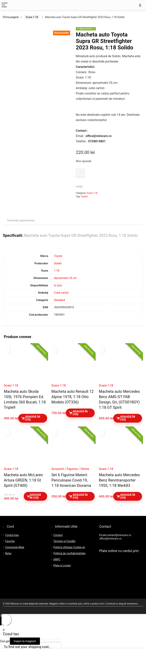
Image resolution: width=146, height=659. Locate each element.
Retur (8, 553)
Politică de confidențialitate (69, 553)
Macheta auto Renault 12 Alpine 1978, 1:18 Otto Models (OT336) (72, 396)
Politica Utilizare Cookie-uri (69, 547)
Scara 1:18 (32, 17)
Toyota (84, 196)
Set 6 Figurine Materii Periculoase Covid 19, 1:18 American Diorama (71, 480)
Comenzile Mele (14, 547)
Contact (58, 535)
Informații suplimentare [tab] (21, 220)
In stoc (58, 285)
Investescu (132, 603)
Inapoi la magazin (25, 641)
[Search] (140, 5)
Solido (79, 186)
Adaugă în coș (30, 418)
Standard (59, 300)
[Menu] (4, 5)
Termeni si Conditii (64, 541)
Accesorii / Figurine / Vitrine (70, 469)
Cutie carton (61, 292)
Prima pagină (10, 17)
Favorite (10, 541)
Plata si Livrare (62, 565)
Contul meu (12, 535)
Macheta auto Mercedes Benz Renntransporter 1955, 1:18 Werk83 (119, 480)
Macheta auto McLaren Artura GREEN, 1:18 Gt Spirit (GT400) (23, 480)
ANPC (56, 559)
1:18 (56, 270)
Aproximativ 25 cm (65, 278)
